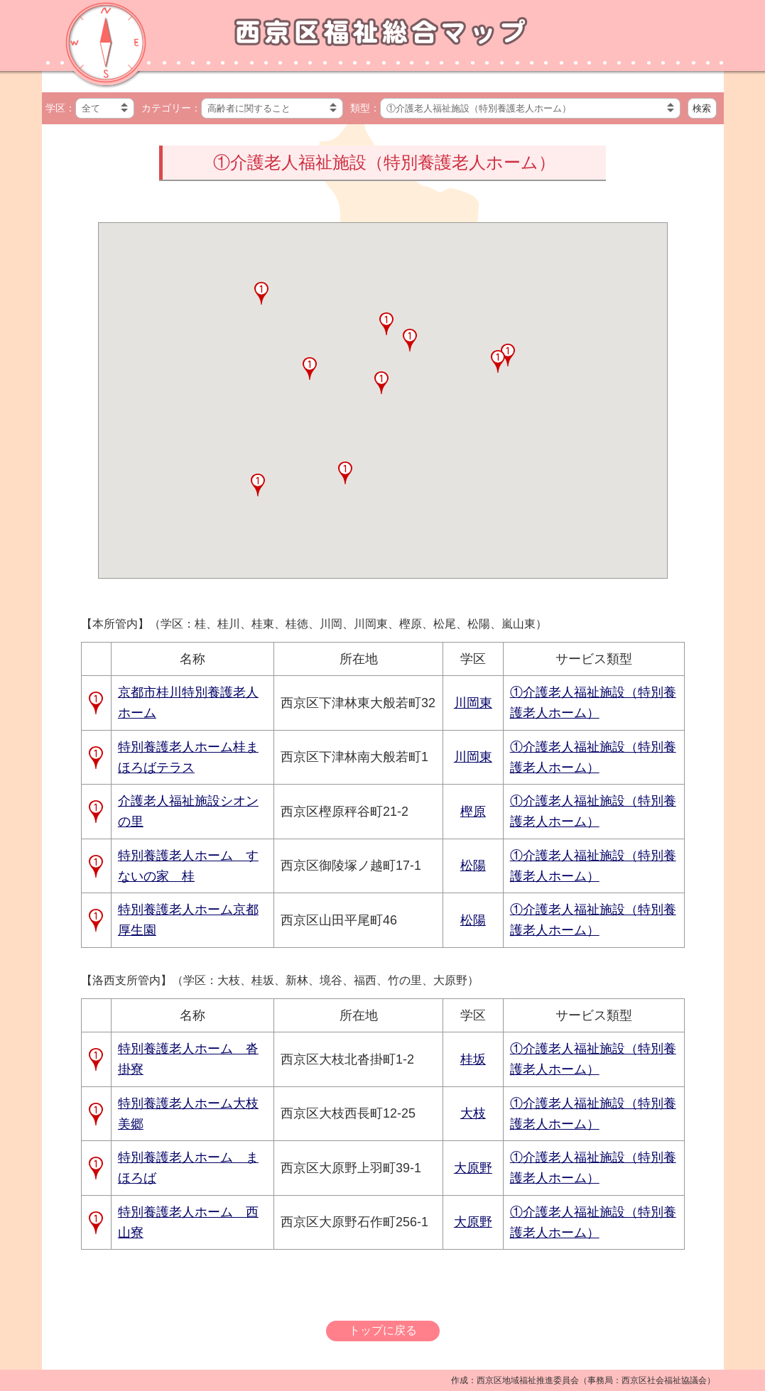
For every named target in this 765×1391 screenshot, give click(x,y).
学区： (60, 108)
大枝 (473, 1113)
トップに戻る (383, 1330)
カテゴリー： (171, 108)
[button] (258, 485)
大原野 (473, 1168)
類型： (365, 108)
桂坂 (473, 1059)
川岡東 (473, 703)
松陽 (473, 865)
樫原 (473, 811)
